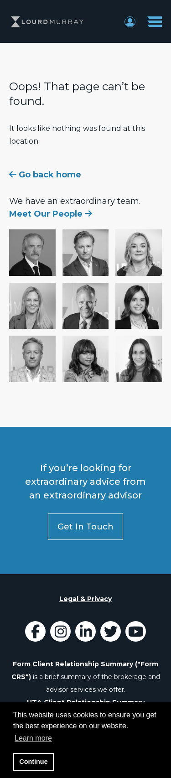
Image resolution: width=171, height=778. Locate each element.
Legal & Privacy (85, 599)
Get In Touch (85, 527)
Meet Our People (50, 214)
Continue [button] (33, 761)
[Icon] (35, 634)
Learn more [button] (33, 738)
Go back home (45, 175)
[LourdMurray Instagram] (60, 634)
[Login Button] (129, 21)
